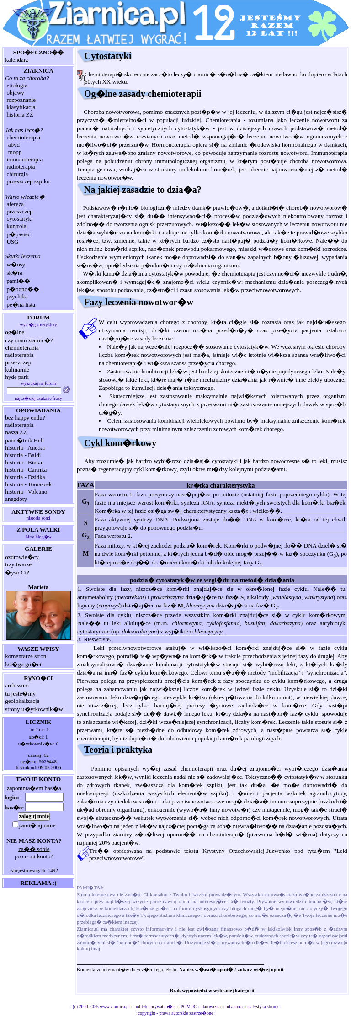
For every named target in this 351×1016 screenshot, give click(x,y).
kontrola (17, 226)
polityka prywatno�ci (155, 1006)
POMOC (189, 1006)
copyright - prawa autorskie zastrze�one (175, 1013)
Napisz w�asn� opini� (206, 969)
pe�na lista (21, 304)
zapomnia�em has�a (34, 788)
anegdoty (16, 498)
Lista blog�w (38, 536)
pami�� (19, 280)
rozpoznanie (21, 99)
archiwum (17, 685)
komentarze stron (25, 656)
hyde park (17, 376)
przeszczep (20, 211)
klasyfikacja (21, 107)
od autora (234, 1006)
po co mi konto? (34, 856)
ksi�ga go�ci (23, 664)
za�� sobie (33, 849)
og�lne (14, 332)
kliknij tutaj (88, 948)
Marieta (38, 587)
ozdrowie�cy (22, 556)
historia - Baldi (23, 455)
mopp (15, 152)
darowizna (211, 1006)
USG (13, 241)
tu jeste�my (20, 693)
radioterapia (21, 166)
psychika (17, 296)
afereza (15, 204)
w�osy (16, 264)
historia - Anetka (25, 447)
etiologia (17, 85)
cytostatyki (20, 218)
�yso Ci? (17, 572)
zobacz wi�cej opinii (260, 969)
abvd (14, 144)
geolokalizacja (22, 700)
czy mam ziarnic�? (29, 340)
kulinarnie (17, 369)
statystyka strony (263, 1006)
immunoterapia (25, 159)
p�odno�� (23, 289)
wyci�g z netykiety (38, 324)
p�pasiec (19, 234)
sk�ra (15, 272)
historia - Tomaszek (28, 484)
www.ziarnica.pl (114, 1006)
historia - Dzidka (25, 476)
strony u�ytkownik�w (34, 709)
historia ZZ (20, 114)
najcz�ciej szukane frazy (38, 398)
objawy (15, 92)
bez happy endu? (25, 417)
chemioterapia (24, 137)
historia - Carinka (26, 469)
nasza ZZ (16, 432)
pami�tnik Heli (24, 440)
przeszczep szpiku (28, 181)
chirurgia (17, 173)
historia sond (38, 518)
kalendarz (16, 59)
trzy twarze (18, 564)
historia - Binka (23, 462)
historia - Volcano (26, 491)
